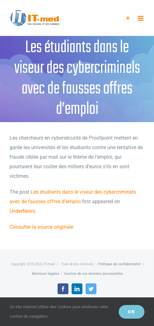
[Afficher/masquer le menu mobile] (141, 18)
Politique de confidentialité (119, 264)
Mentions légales (45, 274)
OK (131, 311)
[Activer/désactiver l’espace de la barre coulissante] (128, 18)
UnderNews (22, 211)
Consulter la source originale (41, 227)
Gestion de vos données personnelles (93, 274)
